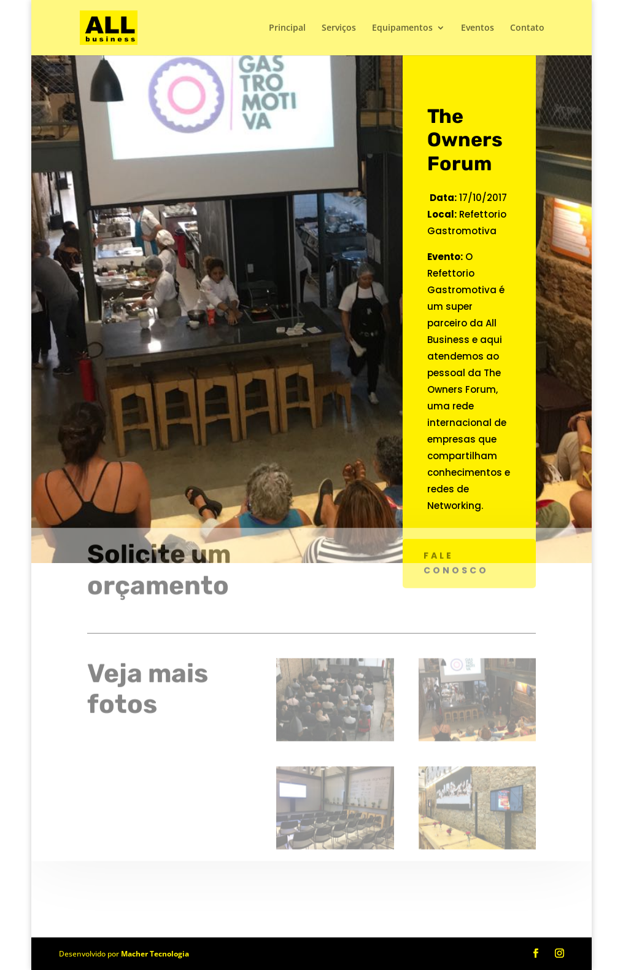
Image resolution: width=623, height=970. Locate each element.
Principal (287, 28)
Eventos (477, 28)
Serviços (339, 28)
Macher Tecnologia (155, 953)
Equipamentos (402, 28)
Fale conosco (456, 542)
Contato (527, 28)
